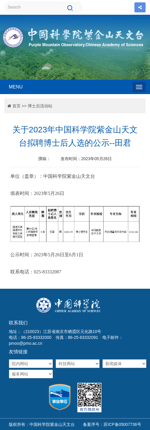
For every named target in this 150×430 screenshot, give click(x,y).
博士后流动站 (40, 106)
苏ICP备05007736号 (122, 424)
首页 (16, 106)
